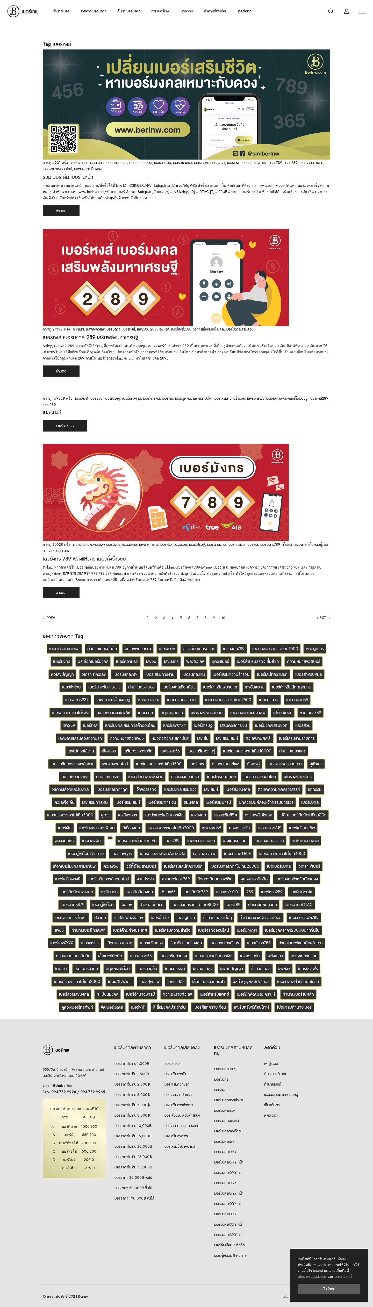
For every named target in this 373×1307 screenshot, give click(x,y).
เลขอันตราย (254, 687)
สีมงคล (100, 918)
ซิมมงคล (191, 802)
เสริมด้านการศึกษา (71, 918)
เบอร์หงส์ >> (65, 426)
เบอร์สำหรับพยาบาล (220, 687)
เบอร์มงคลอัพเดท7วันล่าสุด (162, 854)
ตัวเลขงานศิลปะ (258, 738)
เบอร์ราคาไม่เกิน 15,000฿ (132, 1136)
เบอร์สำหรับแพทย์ (214, 994)
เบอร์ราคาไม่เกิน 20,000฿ (133, 1146)
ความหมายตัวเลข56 (113, 713)
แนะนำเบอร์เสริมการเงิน (164, 815)
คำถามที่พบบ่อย (215, 11)
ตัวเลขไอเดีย (64, 802)
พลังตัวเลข (195, 661)
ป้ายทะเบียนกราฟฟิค (215, 879)
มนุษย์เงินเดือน (118, 969)
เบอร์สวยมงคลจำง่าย (145, 777)
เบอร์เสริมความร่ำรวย (229, 398)
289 (153, 329)
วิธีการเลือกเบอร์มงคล (208, 329)
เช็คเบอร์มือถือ (110, 956)
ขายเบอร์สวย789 (176, 879)
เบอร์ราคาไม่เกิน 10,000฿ (133, 1125)
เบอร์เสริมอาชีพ (302, 828)
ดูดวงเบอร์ (220, 661)
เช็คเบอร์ (109, 751)
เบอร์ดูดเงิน (183, 398)
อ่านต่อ (61, 210)
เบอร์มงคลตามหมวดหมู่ (281, 1094)
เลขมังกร (171, 661)
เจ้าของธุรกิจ (145, 789)
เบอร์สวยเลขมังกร (224, 943)
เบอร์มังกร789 (270, 544)
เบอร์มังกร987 (77, 700)
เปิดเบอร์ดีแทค (235, 841)
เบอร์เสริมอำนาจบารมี (179, 1146)
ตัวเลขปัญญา (62, 674)
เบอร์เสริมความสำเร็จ (172, 930)
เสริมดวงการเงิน (233, 725)
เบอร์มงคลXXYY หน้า (228, 1224)
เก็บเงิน (287, 544)
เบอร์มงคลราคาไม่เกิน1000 (275, 649)
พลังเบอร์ (275, 956)
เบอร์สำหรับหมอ (308, 674)
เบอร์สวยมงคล (238, 789)
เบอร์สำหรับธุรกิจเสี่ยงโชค (258, 661)
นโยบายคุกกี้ (343, 1276)
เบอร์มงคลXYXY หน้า (228, 1162)
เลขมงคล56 (170, 751)
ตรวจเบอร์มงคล (304, 956)
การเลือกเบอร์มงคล (199, 649)
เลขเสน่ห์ (211, 789)
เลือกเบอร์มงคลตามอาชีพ (74, 866)
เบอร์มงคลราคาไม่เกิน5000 (70, 815)
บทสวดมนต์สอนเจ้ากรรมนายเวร (266, 802)
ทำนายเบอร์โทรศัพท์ (88, 930)
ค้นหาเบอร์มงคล (128, 11)
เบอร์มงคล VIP (224, 1069)
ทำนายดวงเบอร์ (141, 687)
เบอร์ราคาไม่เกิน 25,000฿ (133, 1156)
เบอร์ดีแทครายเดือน (209, 1007)
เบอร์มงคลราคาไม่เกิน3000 (77, 982)
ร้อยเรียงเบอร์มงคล (186, 943)
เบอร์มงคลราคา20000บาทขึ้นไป (292, 930)
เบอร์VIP (138, 1007)
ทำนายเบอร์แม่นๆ (217, 918)
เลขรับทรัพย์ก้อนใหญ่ (262, 398)
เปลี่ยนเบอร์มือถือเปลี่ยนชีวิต (302, 815)
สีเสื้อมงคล (131, 828)
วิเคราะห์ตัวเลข (94, 674)
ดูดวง (105, 815)
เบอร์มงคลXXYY (225, 1214)
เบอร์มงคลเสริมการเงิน (213, 956)
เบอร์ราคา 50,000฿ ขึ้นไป (133, 1187)
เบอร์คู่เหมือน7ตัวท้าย (86, 854)
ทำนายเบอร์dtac (225, 764)
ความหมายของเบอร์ (303, 661)
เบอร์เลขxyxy (121, 854)
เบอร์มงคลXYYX (225, 1183)
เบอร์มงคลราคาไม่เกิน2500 (228, 700)
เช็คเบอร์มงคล (86, 969)
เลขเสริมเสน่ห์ (227, 738)
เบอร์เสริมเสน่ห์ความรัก (183, 866)
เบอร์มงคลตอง (224, 1110)
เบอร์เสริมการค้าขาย (178, 1105)
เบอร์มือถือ (130, 162)
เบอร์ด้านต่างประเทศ (130, 930)
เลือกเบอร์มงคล (119, 943)
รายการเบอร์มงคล (93, 11)
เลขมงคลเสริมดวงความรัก (80, 738)
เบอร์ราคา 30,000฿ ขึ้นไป (133, 1177)
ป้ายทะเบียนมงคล (262, 905)
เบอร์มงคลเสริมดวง (88, 168)
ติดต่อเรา (245, 11)
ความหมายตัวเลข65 (127, 738)
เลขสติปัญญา (231, 969)
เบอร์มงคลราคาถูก (112, 789)
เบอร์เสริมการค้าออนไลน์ (108, 879)
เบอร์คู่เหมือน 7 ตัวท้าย (230, 1245)
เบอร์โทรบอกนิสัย (221, 777)
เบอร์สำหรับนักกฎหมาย (291, 687)
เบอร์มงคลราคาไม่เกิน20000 (234, 866)
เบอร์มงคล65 (297, 700)
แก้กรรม (315, 789)
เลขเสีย (202, 738)
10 (223, 617)
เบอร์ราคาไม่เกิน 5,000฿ (132, 1105)
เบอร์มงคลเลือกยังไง (178, 687)
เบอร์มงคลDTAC (299, 905)
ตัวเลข (126, 905)
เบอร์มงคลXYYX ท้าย (228, 1203)
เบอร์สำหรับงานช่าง (104, 687)
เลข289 (142, 329)
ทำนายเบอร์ (61, 11)
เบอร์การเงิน (162, 162)
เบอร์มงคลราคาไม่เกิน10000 (247, 751)
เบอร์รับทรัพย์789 (304, 918)
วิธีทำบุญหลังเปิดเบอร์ (251, 982)
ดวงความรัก (239, 828)
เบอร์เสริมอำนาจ (173, 956)
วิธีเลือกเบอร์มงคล (93, 661)
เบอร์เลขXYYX (61, 943)
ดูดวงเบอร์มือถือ (254, 879)
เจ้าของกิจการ (204, 854)
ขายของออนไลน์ (115, 764)
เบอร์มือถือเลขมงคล (76, 892)
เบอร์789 (275, 162)
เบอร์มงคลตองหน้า (227, 1120)
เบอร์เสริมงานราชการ (297, 738)
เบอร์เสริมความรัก (64, 649)
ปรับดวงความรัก (185, 777)
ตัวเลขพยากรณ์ (138, 649)
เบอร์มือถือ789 (195, 892)
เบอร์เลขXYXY (174, 725)
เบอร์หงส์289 (180, 329)
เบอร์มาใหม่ (172, 1063)
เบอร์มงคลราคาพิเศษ (97, 828)
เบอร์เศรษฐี (112, 398)
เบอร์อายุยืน (147, 969)
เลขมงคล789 (234, 649)
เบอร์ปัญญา (247, 930)
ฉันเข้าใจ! (328, 1288)
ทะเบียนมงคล (107, 994)
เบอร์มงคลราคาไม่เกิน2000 (171, 828)
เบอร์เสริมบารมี (218, 802)
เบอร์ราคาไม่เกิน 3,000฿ (132, 1094)
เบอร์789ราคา (120, 982)
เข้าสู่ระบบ (271, 1063)
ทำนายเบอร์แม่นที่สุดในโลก (300, 943)
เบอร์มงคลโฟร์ (224, 1141)
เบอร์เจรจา (217, 162)
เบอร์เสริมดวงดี (68, 879)
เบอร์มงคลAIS (269, 828)
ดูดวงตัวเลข (64, 841)
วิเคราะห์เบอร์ (309, 866)
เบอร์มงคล (113, 162)
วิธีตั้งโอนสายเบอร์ (141, 866)
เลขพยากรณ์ (148, 544)
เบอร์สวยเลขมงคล (254, 162)
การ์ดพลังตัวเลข (258, 815)
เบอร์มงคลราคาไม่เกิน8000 (194, 905)
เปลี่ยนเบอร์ (282, 713)
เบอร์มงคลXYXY (225, 1151)
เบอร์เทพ (233, 162)
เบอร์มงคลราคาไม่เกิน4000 (282, 854)
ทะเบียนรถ (109, 892)
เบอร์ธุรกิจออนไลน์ (213, 930)
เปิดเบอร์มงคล (279, 866)
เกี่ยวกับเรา (272, 1105)
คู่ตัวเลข (316, 764)
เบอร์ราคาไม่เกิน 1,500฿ (131, 1073)
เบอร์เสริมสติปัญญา (178, 1094)
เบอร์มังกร (96, 162)
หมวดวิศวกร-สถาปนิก (170, 738)
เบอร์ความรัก (182, 162)
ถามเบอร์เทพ (160, 11)
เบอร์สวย (302, 725)
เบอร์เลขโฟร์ (308, 969)
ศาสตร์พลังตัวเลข (128, 918)
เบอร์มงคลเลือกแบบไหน (137, 841)
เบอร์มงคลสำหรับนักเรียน (298, 982)
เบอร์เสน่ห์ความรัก (272, 674)
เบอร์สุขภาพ (149, 982)
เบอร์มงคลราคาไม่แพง (70, 713)
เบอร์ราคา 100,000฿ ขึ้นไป (134, 1198)
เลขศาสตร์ (175, 982)
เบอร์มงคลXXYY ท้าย (228, 1234)
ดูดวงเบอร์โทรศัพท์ (77, 1007)
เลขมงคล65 (211, 828)
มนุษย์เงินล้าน (172, 713)
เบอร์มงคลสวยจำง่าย (229, 1100)
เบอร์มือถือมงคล (139, 892)
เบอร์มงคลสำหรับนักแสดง (296, 879)
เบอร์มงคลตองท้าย (227, 1131)
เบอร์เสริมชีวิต (225, 815)
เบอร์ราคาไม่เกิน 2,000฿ (132, 1084)
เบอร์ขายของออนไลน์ (57, 168)
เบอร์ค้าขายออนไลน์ (259, 777)
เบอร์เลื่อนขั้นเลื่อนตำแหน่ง (182, 1115)
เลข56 (151, 661)
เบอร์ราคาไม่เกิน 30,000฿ (133, 1167)
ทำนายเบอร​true (292, 751)
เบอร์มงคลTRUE (237, 854)
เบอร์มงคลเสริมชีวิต (271, 725)
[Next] (323, 618)
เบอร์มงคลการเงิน (269, 841)
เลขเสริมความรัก (201, 841)
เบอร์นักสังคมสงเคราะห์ (256, 994)
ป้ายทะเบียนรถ (152, 905)
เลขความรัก (250, 956)
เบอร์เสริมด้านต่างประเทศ (181, 1125)
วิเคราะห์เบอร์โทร (298, 777)
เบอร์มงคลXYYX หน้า (228, 1193)
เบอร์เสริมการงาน (160, 674)
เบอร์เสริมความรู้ (201, 751)
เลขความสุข (202, 969)
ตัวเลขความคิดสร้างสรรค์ (279, 789)
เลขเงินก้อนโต (202, 398)
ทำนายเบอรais (108, 777)
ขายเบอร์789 (310, 713)
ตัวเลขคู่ (253, 764)
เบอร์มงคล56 (141, 956)
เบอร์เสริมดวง (151, 943)
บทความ (187, 11)
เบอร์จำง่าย (71, 687)
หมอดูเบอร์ (315, 649)
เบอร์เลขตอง (92, 841)
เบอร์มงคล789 (125, 674)
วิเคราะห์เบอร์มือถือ (207, 713)
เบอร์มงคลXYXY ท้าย (228, 1172)
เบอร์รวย (96, 398)
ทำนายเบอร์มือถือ (102, 649)
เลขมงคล (198, 815)
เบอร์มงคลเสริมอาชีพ (248, 713)
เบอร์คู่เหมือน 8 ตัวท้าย (230, 1255)
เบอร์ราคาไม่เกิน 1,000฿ (131, 1063)
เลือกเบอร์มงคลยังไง (208, 982)
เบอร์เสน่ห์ (201, 162)
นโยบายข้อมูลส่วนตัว (312, 1276)
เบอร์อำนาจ (268, 700)
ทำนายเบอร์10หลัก (298, 994)
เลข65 (59, 930)
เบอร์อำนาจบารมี (140, 994)
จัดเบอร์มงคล (112, 1007)
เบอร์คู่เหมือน (103, 905)
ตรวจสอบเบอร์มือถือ (73, 956)
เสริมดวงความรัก (138, 751)
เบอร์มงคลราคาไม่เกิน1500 (159, 764)
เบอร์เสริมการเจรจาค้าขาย (72, 764)
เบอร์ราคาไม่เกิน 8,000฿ (132, 1115)
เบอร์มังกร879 (72, 905)
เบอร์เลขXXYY (227, 892)
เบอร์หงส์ (146, 162)
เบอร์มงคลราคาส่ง (182, 700)
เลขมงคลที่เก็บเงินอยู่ (293, 398)
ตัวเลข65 (168, 892)
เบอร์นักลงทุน (131, 398)
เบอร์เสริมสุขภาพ (176, 1136)
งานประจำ (145, 879)
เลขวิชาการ (127, 815)
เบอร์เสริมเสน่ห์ (128, 802)
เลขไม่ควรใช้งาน (81, 751)
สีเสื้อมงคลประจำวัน (169, 1007)
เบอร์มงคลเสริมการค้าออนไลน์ (130, 725)
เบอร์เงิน (167, 398)
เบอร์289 (291, 162)
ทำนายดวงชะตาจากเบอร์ (260, 918)
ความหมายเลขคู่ (74, 777)
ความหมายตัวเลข (177, 994)
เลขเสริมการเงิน (95, 802)
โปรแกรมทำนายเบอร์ (294, 1007)
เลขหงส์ (164, 329)
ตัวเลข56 (110, 866)
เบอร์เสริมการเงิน (311, 162)
